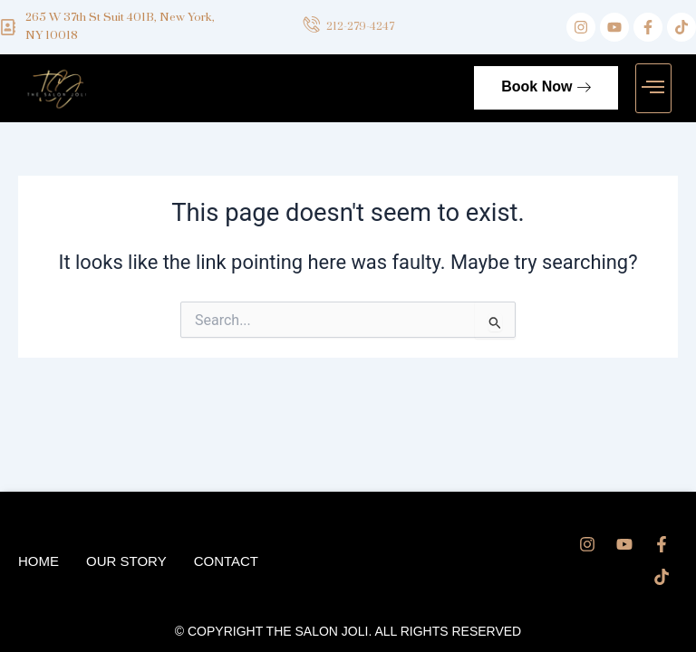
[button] (653, 88)
